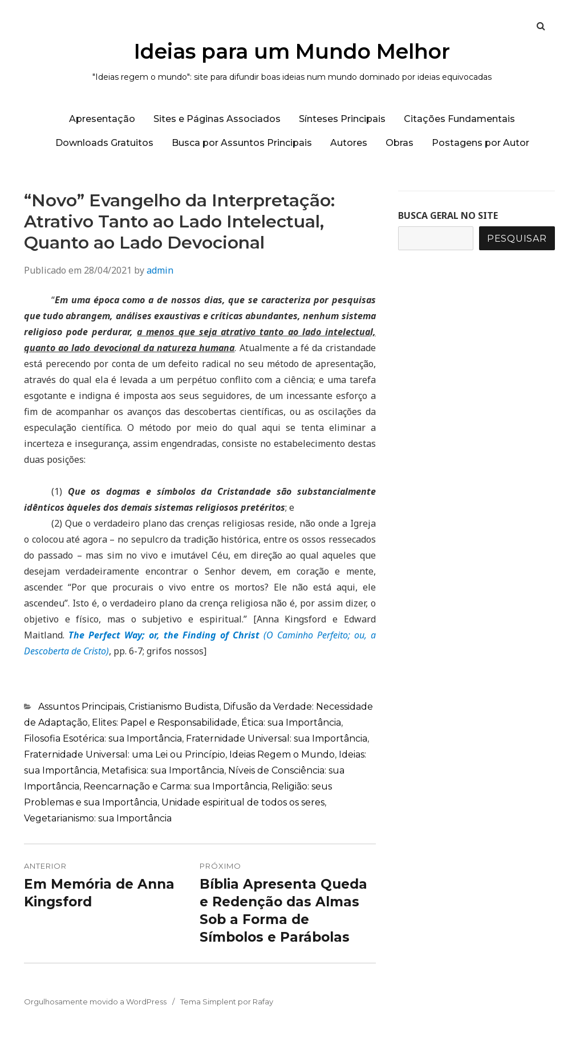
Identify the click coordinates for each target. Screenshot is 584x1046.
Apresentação (102, 118)
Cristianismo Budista (173, 706)
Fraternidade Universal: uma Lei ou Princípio (124, 754)
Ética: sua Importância (291, 722)
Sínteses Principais (342, 118)
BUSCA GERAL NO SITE (448, 215)
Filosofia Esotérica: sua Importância (103, 738)
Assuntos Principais (81, 706)
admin (160, 270)
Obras (399, 142)
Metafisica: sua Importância (163, 770)
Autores (348, 142)
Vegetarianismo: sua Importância (98, 818)
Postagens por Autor (480, 142)
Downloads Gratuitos (104, 142)
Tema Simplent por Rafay (226, 1001)
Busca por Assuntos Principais (242, 142)
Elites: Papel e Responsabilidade (164, 722)
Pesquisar (517, 238)
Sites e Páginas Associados (217, 118)
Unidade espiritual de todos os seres (243, 802)
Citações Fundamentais (459, 118)
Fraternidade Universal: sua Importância (276, 738)
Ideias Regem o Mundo (282, 754)
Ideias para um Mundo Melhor (292, 51)
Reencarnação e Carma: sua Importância (175, 786)
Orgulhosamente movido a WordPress (95, 1001)
